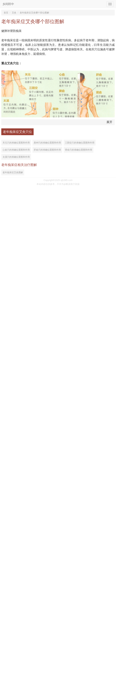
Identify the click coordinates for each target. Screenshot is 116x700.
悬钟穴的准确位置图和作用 (47, 142)
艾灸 (14, 12)
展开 (109, 122)
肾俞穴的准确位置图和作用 (78, 149)
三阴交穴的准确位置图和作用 (79, 142)
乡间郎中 (8, 4)
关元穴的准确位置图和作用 (16, 142)
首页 (6, 12)
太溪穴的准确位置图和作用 (16, 157)
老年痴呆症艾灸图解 (13, 172)
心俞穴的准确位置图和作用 (16, 149)
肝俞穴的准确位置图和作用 (47, 149)
